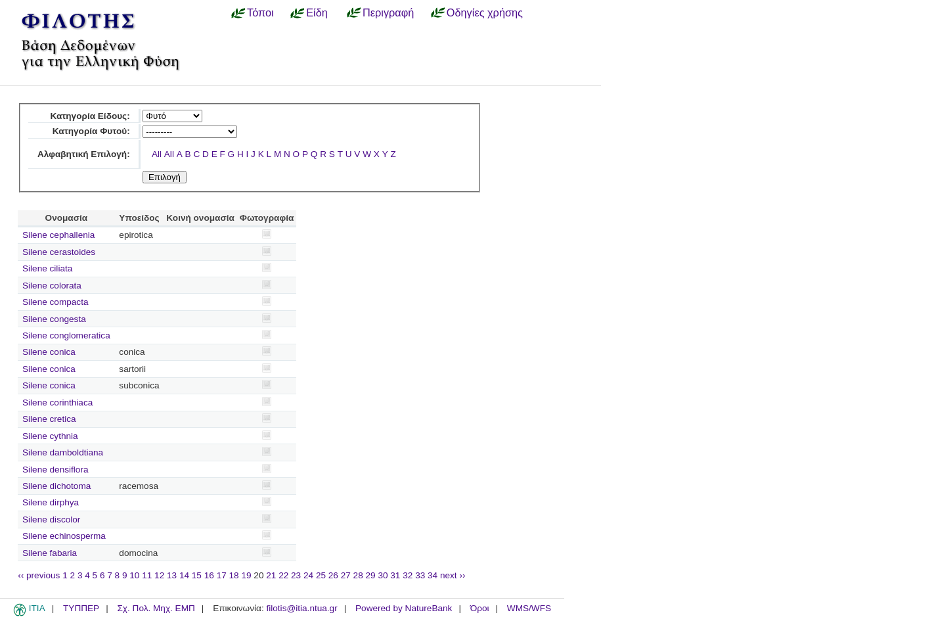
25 (321, 575)
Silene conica (49, 352)
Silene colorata (51, 285)
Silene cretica (49, 419)
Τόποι (260, 12)
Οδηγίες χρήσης (485, 12)
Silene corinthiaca (57, 402)
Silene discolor (51, 519)
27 (346, 575)
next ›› (453, 575)
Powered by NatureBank (403, 608)
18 (234, 575)
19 (246, 575)
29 (371, 575)
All (157, 154)
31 (395, 575)
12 (159, 575)
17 (222, 575)
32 (407, 575)
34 (432, 575)
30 (383, 575)
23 (296, 575)
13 (172, 575)
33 (420, 575)
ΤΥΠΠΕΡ (81, 608)
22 (283, 575)
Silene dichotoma (56, 486)
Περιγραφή (388, 12)
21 (271, 575)
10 (134, 575)
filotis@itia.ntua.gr (301, 608)
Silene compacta (55, 302)
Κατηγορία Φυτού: (91, 131)
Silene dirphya (50, 502)
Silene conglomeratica (66, 335)
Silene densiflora (55, 469)
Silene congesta (54, 319)
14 (184, 575)
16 (209, 575)
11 (147, 575)
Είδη (317, 12)
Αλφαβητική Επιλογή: (83, 154)
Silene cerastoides (58, 252)
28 (358, 575)
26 (333, 575)
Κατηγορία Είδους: (89, 116)
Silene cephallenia (58, 235)
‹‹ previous (39, 575)
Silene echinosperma (64, 536)
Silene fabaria (49, 553)
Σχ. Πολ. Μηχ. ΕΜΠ (155, 608)
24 (308, 575)
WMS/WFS (529, 608)
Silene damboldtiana (62, 452)
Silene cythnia (50, 436)
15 (197, 575)
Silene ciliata (47, 268)
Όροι (479, 608)
